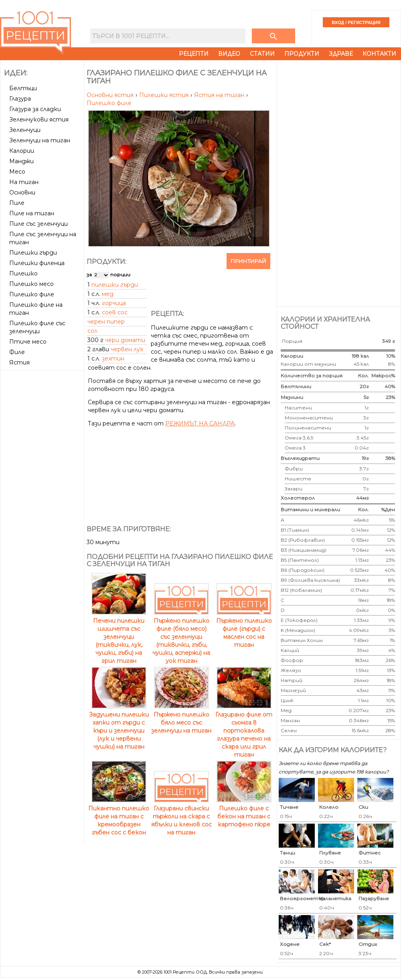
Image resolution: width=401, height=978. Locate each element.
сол (92, 330)
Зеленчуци (25, 130)
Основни (22, 192)
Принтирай (248, 261)
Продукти (301, 53)
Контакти (379, 53)
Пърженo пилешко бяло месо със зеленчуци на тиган (181, 718)
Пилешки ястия (164, 95)
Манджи (21, 161)
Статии (262, 53)
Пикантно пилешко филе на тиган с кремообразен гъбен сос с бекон (118, 816)
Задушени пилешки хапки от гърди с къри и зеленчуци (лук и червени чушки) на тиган (119, 726)
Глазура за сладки (35, 109)
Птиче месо (28, 341)
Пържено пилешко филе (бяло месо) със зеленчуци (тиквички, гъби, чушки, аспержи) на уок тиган (181, 636)
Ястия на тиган (220, 95)
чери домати (125, 340)
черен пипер (106, 321)
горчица (114, 303)
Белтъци (23, 88)
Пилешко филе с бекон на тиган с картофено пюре (244, 812)
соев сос (115, 312)
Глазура (20, 98)
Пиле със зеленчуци (38, 223)
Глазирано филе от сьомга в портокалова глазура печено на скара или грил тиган (243, 730)
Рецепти (194, 53)
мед (107, 294)
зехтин (113, 358)
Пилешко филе (31, 294)
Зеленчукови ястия (39, 119)
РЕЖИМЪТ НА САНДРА (200, 423)
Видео (229, 53)
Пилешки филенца (37, 263)
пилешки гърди (114, 284)
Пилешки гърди (33, 252)
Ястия (19, 362)
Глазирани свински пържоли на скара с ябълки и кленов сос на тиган (181, 816)
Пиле (16, 203)
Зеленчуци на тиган (39, 140)
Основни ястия (111, 95)
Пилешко (23, 273)
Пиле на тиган (31, 213)
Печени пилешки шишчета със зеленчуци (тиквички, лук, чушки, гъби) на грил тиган (118, 636)
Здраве (341, 53)
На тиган (23, 182)
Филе (17, 352)
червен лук (127, 349)
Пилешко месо (31, 284)
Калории (21, 150)
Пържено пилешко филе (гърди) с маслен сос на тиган (244, 628)
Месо (17, 171)
